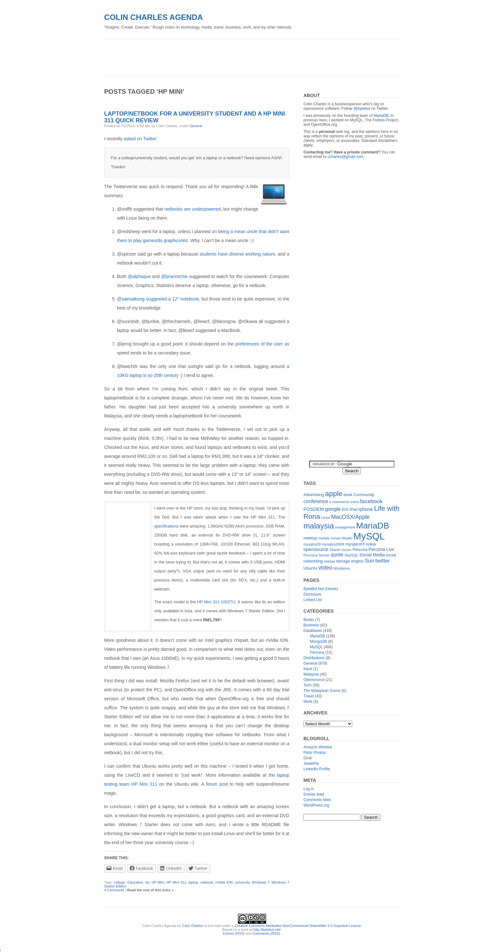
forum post (217, 784)
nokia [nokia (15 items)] (370, 544)
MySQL (316, 647)
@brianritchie (174, 276)
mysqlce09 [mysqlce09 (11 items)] (312, 544)
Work (307, 701)
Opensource (313, 679)
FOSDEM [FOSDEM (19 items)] (313, 509)
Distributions (314, 658)
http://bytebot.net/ (267, 929)
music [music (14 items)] (346, 538)
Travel (308, 696)
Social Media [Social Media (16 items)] (372, 555)
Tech (307, 685)
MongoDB (318, 641)
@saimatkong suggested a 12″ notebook (158, 298)
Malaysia (311, 674)
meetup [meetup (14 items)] (310, 538)
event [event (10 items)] (355, 502)
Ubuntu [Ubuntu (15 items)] (310, 568)
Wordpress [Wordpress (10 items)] (341, 568)
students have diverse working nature (237, 254)
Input (307, 669)
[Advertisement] (221, 55)
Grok (307, 758)
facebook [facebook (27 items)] (371, 501)
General (195, 126)
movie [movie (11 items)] (335, 538)
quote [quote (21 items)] (337, 554)
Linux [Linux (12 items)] (325, 517)
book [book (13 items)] (348, 495)
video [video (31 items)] (325, 567)
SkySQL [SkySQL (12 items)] (351, 555)
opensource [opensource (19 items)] (315, 549)
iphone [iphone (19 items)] (366, 509)
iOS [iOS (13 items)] (345, 509)
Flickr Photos (314, 752)
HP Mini (158, 882)
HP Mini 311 (176, 882)
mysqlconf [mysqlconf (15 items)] (354, 544)
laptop (193, 882)
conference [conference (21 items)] (315, 501)
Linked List (312, 600)
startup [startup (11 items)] (329, 561)
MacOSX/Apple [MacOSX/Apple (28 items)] (350, 517)
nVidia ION (224, 882)
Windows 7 (260, 882)
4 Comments (114, 890)
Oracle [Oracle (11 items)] (334, 550)
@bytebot (362, 108)
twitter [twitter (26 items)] (382, 561)
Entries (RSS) (234, 933)
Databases (312, 630)
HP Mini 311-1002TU (216, 602)
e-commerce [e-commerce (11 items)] (339, 502)
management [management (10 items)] (345, 527)
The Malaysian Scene (321, 690)
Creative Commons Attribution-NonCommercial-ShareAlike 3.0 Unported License (298, 926)
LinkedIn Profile (316, 769)
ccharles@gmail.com (346, 156)
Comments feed (317, 800)
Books (308, 619)
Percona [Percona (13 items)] (360, 549)
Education (135, 882)
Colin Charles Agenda (153, 17)
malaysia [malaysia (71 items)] (318, 525)
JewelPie (311, 763)
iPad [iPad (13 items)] (353, 509)
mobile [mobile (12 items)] (324, 538)
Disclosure (312, 594)
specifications (166, 526)
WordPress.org (316, 805)
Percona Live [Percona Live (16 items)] (381, 549)
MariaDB (381, 115)
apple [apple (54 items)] (333, 494)
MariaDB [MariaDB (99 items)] (372, 525)
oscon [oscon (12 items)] (346, 549)
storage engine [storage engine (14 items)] (350, 561)
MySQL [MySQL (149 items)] (369, 536)
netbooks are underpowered (192, 209)
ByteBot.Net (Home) (320, 589)
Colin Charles (192, 926)
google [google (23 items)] (333, 509)
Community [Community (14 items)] (363, 494)
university (242, 882)
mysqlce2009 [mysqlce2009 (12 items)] (333, 544)
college (119, 882)
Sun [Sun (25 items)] (369, 561)
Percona (317, 652)
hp (147, 882)
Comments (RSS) (266, 933)
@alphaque (139, 276)
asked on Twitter (140, 138)
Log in (308, 789)
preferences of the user (259, 343)
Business (311, 625)
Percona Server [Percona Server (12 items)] (316, 555)
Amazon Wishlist (317, 747)
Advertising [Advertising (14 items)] (313, 494)
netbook (207, 882)
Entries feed (313, 794)
